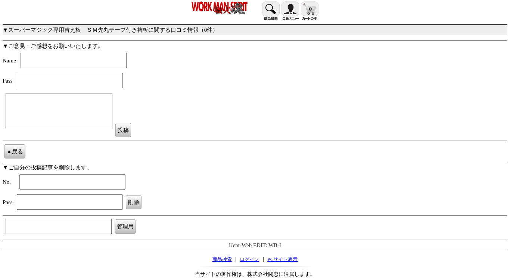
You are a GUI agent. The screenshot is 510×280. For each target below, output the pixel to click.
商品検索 (222, 259)
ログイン (249, 259)
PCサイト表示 (282, 259)
